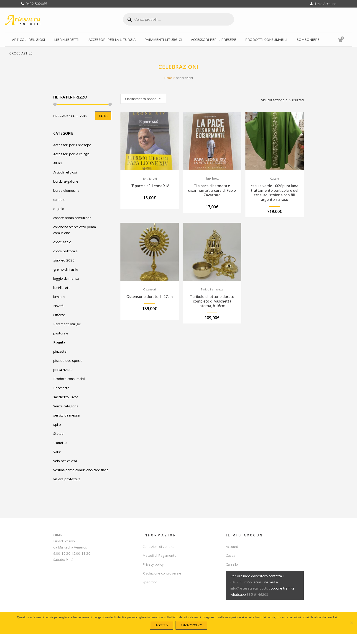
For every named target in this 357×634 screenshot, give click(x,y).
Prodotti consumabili (69, 378)
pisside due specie (67, 360)
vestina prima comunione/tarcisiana (80, 470)
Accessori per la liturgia (71, 154)
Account (232, 546)
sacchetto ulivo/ (65, 397)
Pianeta (59, 342)
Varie (57, 451)
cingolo (58, 208)
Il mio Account (323, 3)
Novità (58, 305)
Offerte (59, 315)
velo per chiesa (65, 460)
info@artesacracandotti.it (250, 588)
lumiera (59, 296)
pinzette (59, 351)
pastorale (60, 333)
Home (168, 78)
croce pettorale (65, 251)
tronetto (60, 442)
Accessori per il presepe (72, 144)
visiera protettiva (66, 479)
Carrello (232, 564)
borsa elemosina (66, 190)
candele (59, 199)
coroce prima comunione (72, 217)
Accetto (163, 626)
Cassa (230, 555)
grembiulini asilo (65, 269)
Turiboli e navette (212, 289)
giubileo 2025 (63, 260)
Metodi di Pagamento (159, 555)
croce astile (62, 242)
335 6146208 (257, 594)
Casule (274, 179)
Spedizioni (150, 582)
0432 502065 (34, 3)
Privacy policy (153, 564)
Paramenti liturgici (67, 324)
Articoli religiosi (65, 172)
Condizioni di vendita (158, 546)
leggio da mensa (66, 278)
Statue (58, 433)
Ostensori (149, 289)
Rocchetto (61, 388)
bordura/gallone (65, 181)
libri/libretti (61, 287)
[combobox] (143, 99)
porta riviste (63, 369)
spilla (57, 424)
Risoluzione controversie (162, 573)
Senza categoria (65, 406)
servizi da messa (66, 415)
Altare (58, 163)
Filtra (103, 116)
